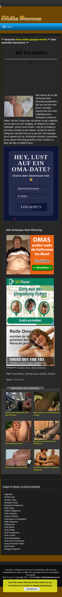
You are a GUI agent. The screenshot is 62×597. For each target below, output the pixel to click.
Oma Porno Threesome (14, 541)
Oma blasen (9, 527)
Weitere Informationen (42, 585)
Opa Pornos (9, 546)
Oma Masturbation (12, 538)
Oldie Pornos (7, 577)
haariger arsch (31, 373)
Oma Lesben (9, 535)
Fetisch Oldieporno (12, 511)
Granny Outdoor (11, 516)
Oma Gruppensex (12, 533)
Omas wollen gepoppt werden (31, 39)
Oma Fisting (9, 530)
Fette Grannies (10, 513)
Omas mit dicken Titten (14, 544)
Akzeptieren (31, 589)
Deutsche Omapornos (13, 505)
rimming (51, 373)
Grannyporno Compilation (15, 519)
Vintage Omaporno (12, 549)
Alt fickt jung (9, 497)
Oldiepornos (9, 524)
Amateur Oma (23, 367)
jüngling (43, 373)
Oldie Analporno (38, 367)
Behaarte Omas (11, 503)
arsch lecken (18, 373)
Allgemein (8, 494)
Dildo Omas (9, 508)
